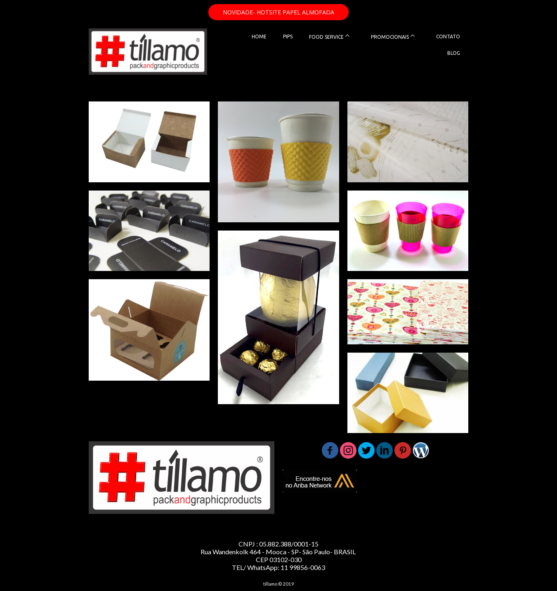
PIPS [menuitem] (288, 36)
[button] (278, 12)
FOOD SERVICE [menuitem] (326, 37)
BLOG (453, 53)
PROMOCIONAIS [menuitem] (390, 37)
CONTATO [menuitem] (448, 36)
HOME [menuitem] (259, 36)
